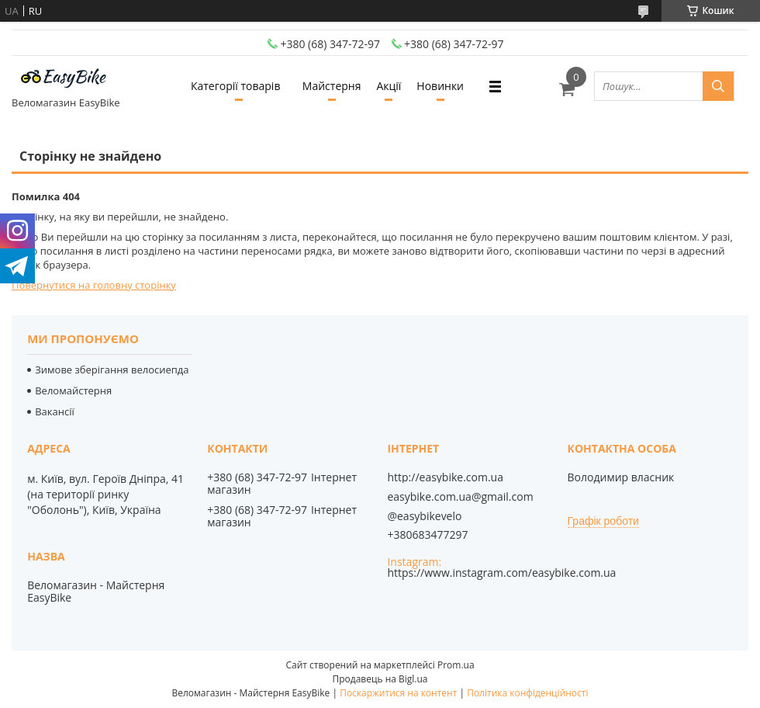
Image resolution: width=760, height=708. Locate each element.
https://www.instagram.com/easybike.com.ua (501, 572)
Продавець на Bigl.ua (379, 678)
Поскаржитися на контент (398, 692)
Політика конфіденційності (527, 692)
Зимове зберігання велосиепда (111, 370)
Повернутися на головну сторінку (94, 285)
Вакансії (54, 411)
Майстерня (331, 85)
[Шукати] (718, 86)
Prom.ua (456, 665)
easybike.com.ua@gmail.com (460, 497)
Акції (388, 85)
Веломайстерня (73, 390)
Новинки (440, 85)
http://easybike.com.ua (445, 477)
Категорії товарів (235, 85)
